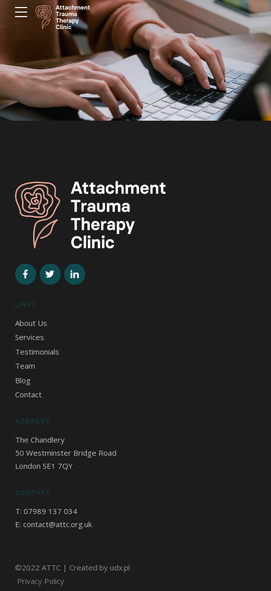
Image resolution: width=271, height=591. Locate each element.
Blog (23, 380)
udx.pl (120, 567)
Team (25, 366)
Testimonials (37, 352)
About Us (31, 323)
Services (29, 337)
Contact (28, 394)
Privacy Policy (40, 581)
